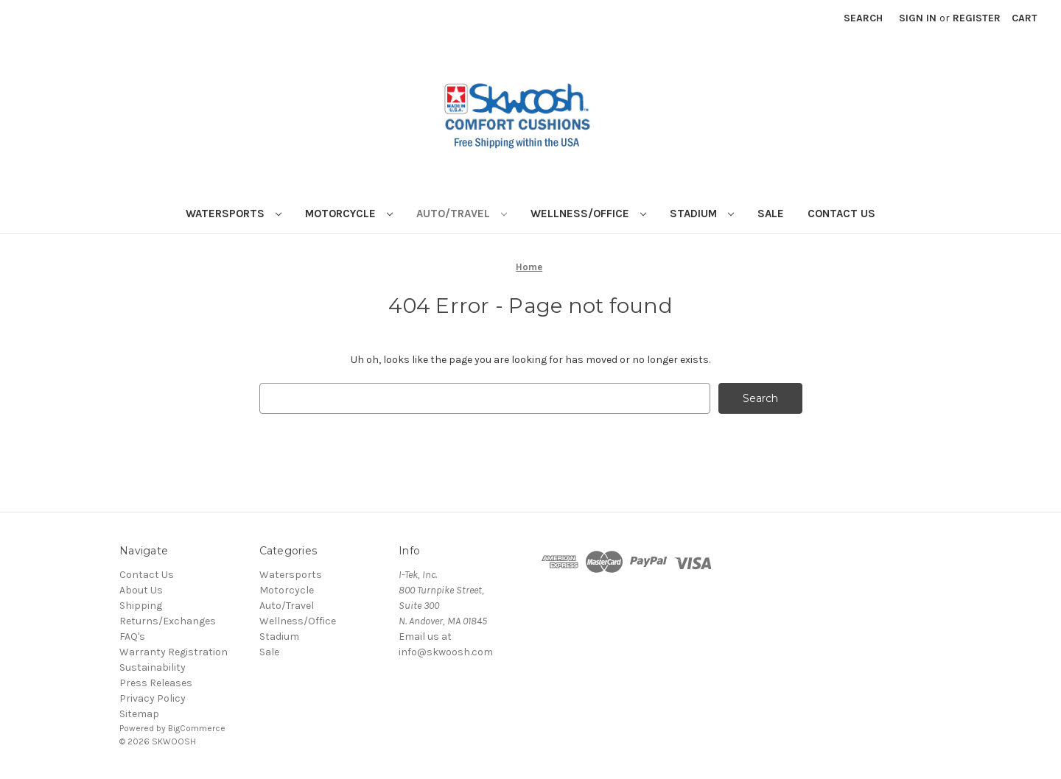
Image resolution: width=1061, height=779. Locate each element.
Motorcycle (349, 213)
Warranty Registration (173, 652)
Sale (770, 213)
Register (977, 18)
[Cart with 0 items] (1025, 18)
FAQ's (132, 636)
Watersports (233, 213)
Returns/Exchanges (167, 621)
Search (863, 18)
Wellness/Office (588, 213)
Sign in (917, 18)
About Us (141, 590)
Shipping (140, 605)
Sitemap (139, 714)
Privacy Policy (152, 698)
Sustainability (152, 667)
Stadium (702, 213)
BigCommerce (196, 728)
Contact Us (841, 213)
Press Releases (155, 683)
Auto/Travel (461, 213)
